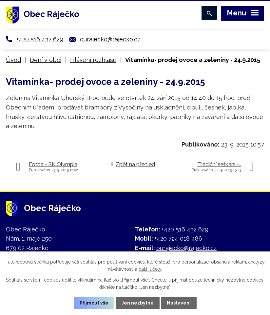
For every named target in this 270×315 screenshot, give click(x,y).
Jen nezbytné (138, 302)
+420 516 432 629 (39, 39)
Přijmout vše (94, 302)
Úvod (13, 59)
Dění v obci (45, 59)
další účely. (150, 269)
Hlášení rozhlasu (93, 59)
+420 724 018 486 (178, 238)
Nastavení (179, 302)
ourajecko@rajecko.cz (110, 39)
